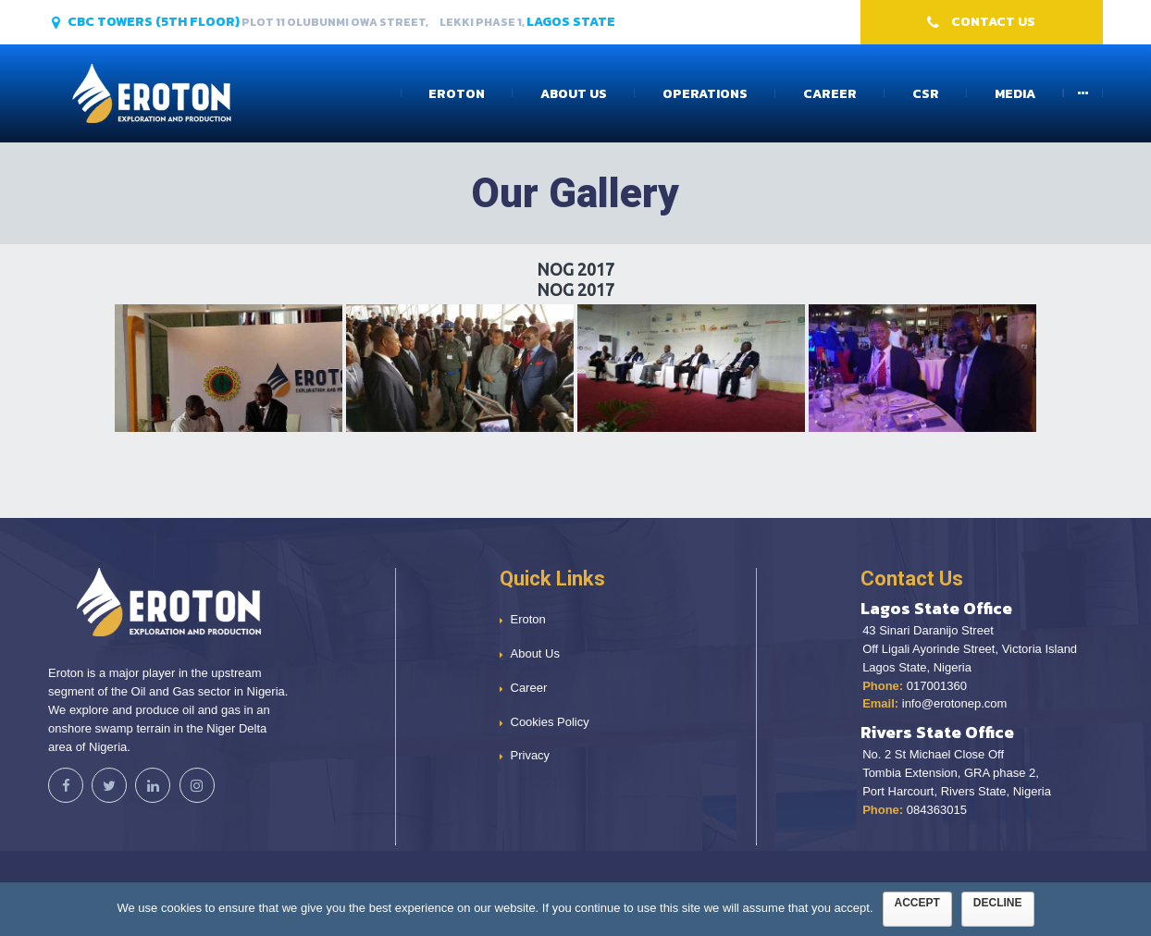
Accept (917, 902)
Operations (705, 94)
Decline (997, 902)
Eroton (456, 94)
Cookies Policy (550, 722)
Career (830, 94)
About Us (573, 94)
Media (1015, 94)
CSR (925, 94)
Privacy (531, 755)
